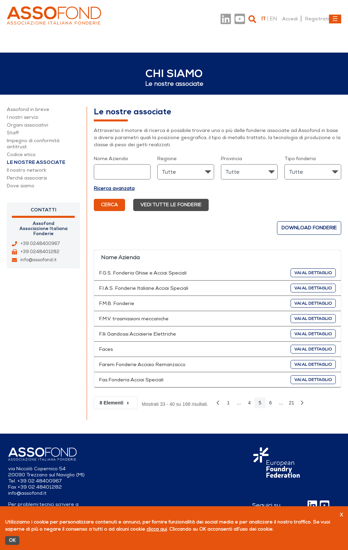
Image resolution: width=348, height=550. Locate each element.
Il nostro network (26, 170)
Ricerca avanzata (114, 188)
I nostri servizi (22, 117)
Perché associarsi (27, 178)
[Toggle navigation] (335, 19)
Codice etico (21, 154)
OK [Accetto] (12, 540)
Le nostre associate (36, 162)
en (273, 18)
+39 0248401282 (39, 251)
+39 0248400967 (40, 243)
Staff (13, 133)
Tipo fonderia (300, 159)
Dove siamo (20, 186)
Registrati (317, 19)
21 (293, 404)
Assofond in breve (28, 109)
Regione (167, 159)
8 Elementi (118, 402)
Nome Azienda (111, 159)
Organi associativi (27, 125)
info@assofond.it (38, 260)
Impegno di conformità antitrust (33, 144)
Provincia (231, 159)
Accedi (290, 19)
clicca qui (156, 529)
